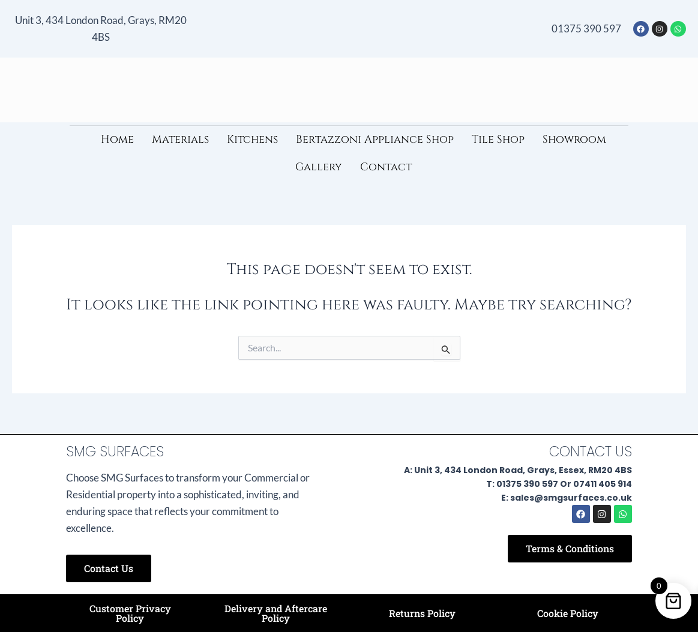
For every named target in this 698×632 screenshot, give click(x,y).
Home (117, 139)
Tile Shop (498, 139)
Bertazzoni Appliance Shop (375, 139)
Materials (180, 139)
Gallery (318, 166)
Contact (386, 166)
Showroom (574, 139)
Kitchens (252, 139)
